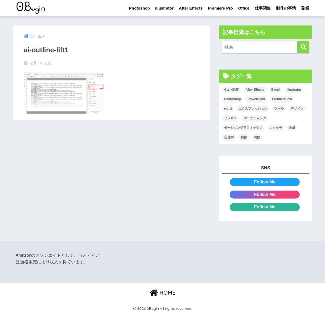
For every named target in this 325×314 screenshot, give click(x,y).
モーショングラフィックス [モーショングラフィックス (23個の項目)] (243, 128)
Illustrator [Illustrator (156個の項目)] (293, 90)
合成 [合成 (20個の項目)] (292, 128)
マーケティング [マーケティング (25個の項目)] (255, 118)
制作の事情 (286, 8)
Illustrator (164, 8)
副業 (305, 8)
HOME (162, 292)
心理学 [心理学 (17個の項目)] (229, 137)
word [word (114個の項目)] (228, 109)
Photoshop (139, 8)
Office (244, 8)
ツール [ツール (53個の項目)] (279, 109)
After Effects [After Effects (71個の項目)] (254, 90)
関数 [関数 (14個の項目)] (257, 137)
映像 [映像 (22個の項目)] (244, 137)
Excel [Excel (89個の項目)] (275, 90)
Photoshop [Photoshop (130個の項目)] (232, 99)
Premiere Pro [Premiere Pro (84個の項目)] (282, 99)
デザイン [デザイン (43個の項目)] (297, 109)
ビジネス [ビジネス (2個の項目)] (230, 118)
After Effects (191, 8)
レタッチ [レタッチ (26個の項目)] (275, 128)
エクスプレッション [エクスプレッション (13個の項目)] (252, 109)
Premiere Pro (220, 8)
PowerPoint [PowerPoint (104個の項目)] (256, 99)
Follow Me (264, 181)
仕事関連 (263, 8)
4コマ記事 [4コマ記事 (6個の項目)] (231, 90)
